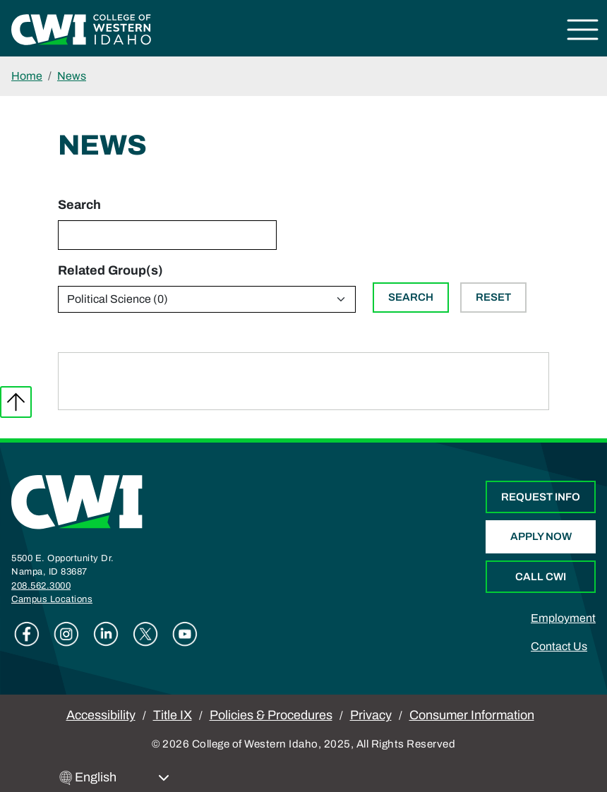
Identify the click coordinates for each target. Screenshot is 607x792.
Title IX (172, 715)
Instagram (66, 633)
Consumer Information (471, 715)
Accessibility (101, 715)
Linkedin (105, 633)
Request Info (540, 497)
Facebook (26, 633)
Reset (493, 297)
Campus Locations (51, 599)
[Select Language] (122, 777)
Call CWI (540, 576)
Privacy (371, 715)
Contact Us (559, 646)
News (71, 76)
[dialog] (564, 749)
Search (79, 205)
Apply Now (541, 536)
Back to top (16, 402)
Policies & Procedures (271, 715)
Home (26, 76)
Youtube (184, 633)
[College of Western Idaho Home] (81, 29)
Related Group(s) (110, 270)
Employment (563, 618)
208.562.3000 (41, 586)
